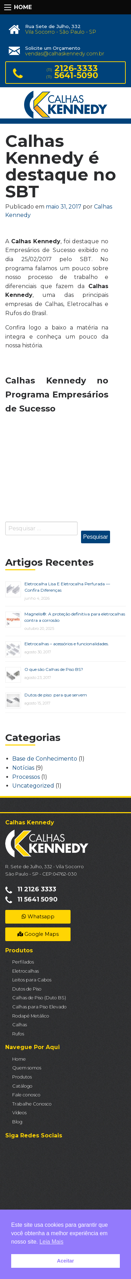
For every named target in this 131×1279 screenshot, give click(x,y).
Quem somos (26, 1067)
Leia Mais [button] (51, 1242)
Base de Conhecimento (44, 758)
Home (19, 1059)
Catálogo (22, 1086)
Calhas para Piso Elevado (39, 1006)
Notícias (23, 767)
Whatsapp (38, 916)
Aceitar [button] (65, 1261)
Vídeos (19, 1112)
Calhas (19, 1024)
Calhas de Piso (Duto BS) (39, 997)
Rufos (18, 1033)
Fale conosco (26, 1094)
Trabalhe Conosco (32, 1104)
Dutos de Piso (27, 989)
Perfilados (23, 962)
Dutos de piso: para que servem (55, 695)
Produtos (22, 1077)
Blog (17, 1121)
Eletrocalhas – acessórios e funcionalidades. (66, 643)
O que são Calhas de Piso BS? (53, 669)
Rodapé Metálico (30, 1016)
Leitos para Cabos (31, 979)
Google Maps (38, 934)
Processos (26, 777)
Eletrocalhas (25, 971)
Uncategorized (33, 785)
